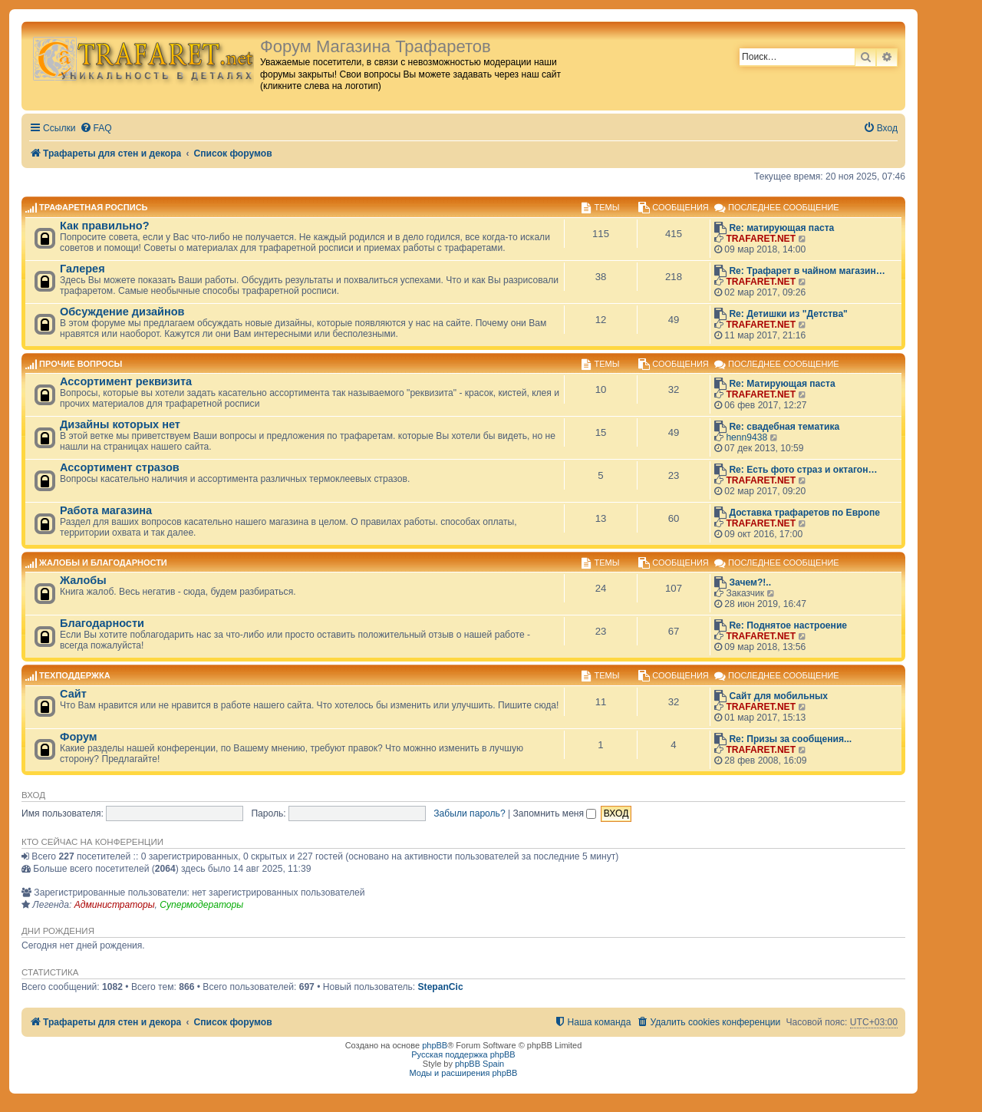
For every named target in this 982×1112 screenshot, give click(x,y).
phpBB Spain (479, 1063)
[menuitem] (96, 128)
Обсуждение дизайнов (122, 311)
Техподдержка (74, 676)
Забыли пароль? (469, 813)
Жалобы (83, 580)
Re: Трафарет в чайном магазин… (807, 271)
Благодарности (102, 623)
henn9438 (746, 437)
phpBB (434, 1045)
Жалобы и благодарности (103, 562)
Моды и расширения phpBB (464, 1072)
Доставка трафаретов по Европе (804, 512)
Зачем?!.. (750, 582)
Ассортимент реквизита (126, 381)
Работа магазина (106, 510)
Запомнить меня (555, 813)
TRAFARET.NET (761, 238)
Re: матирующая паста (781, 228)
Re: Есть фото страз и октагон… (803, 469)
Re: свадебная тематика (784, 426)
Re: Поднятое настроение (788, 625)
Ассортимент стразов (120, 467)
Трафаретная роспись (93, 208)
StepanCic (440, 987)
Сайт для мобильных (778, 696)
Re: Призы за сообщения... (790, 739)
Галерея (82, 268)
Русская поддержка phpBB (463, 1054)
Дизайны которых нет (120, 424)
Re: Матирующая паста (782, 383)
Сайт (73, 694)
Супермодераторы (201, 904)
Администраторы (114, 904)
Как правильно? (105, 225)
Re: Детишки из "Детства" (788, 314)
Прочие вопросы (80, 363)
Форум (78, 737)
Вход (33, 795)
